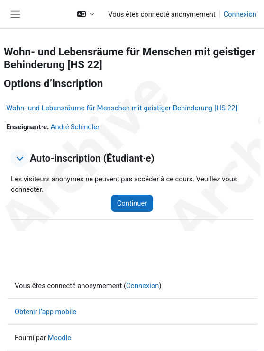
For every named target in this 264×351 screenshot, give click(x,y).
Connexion (240, 14)
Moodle (59, 337)
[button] (85, 14)
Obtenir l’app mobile (45, 311)
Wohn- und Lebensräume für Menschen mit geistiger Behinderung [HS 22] (121, 108)
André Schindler (75, 127)
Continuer (132, 203)
